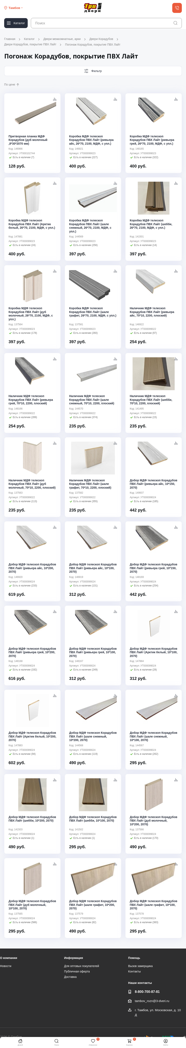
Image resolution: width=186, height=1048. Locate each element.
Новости (5, 966)
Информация (73, 958)
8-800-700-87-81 (147, 991)
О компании (8, 958)
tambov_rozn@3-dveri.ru (152, 1001)
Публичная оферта (77, 971)
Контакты (134, 971)
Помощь (134, 958)
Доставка (70, 976)
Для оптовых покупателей (81, 966)
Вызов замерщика (140, 966)
